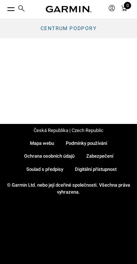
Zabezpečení (99, 156)
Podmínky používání (86, 143)
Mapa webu (42, 143)
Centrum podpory (68, 28)
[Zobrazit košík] (124, 9)
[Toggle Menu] (4, 7)
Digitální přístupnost (96, 169)
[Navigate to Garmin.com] (68, 9)
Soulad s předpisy (44, 169)
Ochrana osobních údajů (49, 156)
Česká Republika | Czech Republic (68, 130)
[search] (21, 9)
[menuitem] (21, 9)
